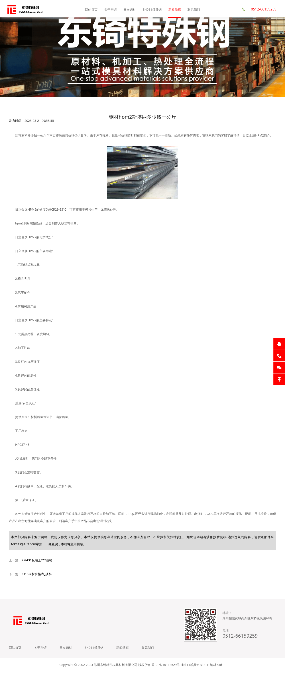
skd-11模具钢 (190, 669)
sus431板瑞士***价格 (36, 562)
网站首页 (92, 9)
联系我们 (193, 9)
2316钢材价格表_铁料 (36, 576)
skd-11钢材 (208, 669)
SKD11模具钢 (152, 9)
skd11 (221, 669)
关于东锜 (110, 9)
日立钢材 (130, 9)
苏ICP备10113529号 (165, 669)
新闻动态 (174, 9)
